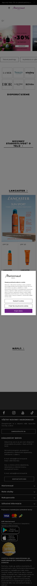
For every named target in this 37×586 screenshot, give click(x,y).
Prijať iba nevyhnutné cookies (18, 306)
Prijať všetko (18, 311)
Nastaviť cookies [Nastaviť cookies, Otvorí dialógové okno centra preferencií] (18, 301)
